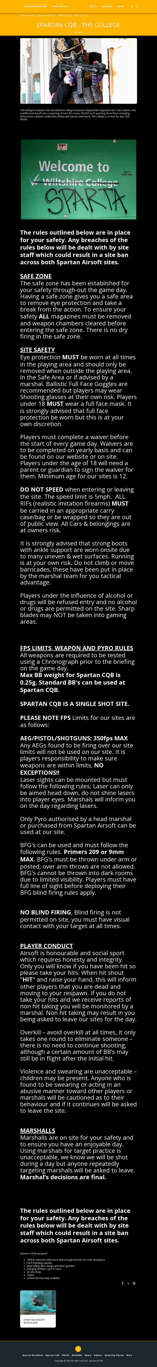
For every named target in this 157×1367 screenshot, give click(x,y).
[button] (138, 6)
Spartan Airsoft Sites (46, 15)
